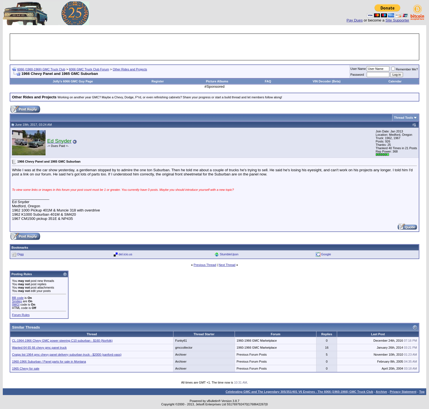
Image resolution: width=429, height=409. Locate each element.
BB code (18, 297)
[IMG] (16, 304)
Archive (381, 391)
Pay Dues (355, 20)
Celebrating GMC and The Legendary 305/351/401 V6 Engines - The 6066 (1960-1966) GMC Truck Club (299, 391)
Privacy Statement (403, 391)
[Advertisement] (214, 47)
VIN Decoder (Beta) (326, 81)
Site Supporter (397, 20)
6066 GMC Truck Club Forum (89, 69)
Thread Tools (403, 117)
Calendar (395, 81)
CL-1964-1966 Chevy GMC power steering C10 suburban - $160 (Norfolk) (62, 340)
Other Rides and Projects (130, 69)
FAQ (268, 81)
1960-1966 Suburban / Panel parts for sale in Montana (49, 361)
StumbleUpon (229, 254)
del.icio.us (125, 254)
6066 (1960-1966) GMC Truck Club (41, 69)
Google (326, 254)
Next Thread (227, 265)
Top (422, 391)
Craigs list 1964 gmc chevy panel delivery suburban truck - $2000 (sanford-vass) (66, 354)
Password (357, 74)
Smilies (17, 301)
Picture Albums (217, 81)
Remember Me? (404, 69)
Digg (20, 254)
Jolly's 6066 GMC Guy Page (73, 81)
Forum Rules (21, 315)
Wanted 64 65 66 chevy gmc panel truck (39, 347)
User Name (358, 68)
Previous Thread (205, 265)
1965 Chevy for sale (25, 368)
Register (158, 81)
